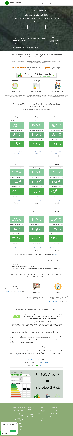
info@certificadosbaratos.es (55, 413)
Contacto (59, 3)
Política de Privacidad (54, 418)
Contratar (52, 27)
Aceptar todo (13, 431)
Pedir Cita (52, 3)
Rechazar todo (6, 431)
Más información (49, 70)
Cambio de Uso (42, 416)
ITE (43, 418)
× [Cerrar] (16, 423)
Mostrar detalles (5, 433)
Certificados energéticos (42, 411)
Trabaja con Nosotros (55, 416)
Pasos (36, 27)
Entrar (65, 3)
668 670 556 (45, 362)
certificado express (53, 301)
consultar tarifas (55, 254)
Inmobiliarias (45, 3)
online (12, 290)
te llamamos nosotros (16, 292)
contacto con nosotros (43, 339)
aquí (32, 339)
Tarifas (20, 27)
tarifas (17, 354)
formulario (19, 291)
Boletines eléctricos (42, 413)
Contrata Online (32, 359)
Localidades (30, 411)
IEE (42, 420)
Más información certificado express (43, 321)
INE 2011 (17, 399)
